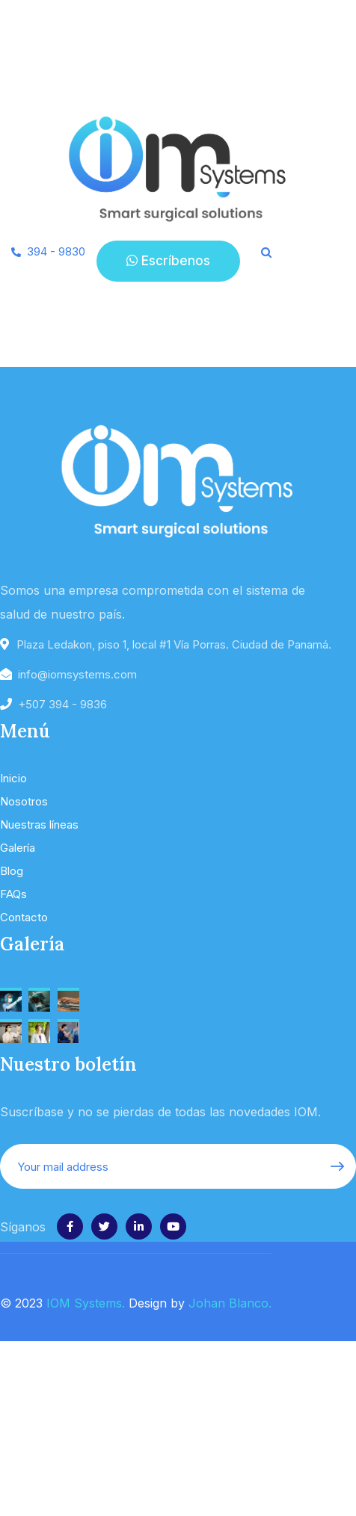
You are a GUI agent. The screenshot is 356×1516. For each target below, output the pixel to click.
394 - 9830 (56, 251)
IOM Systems (84, 1303)
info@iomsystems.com (77, 674)
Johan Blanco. (229, 1303)
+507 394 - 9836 (62, 704)
